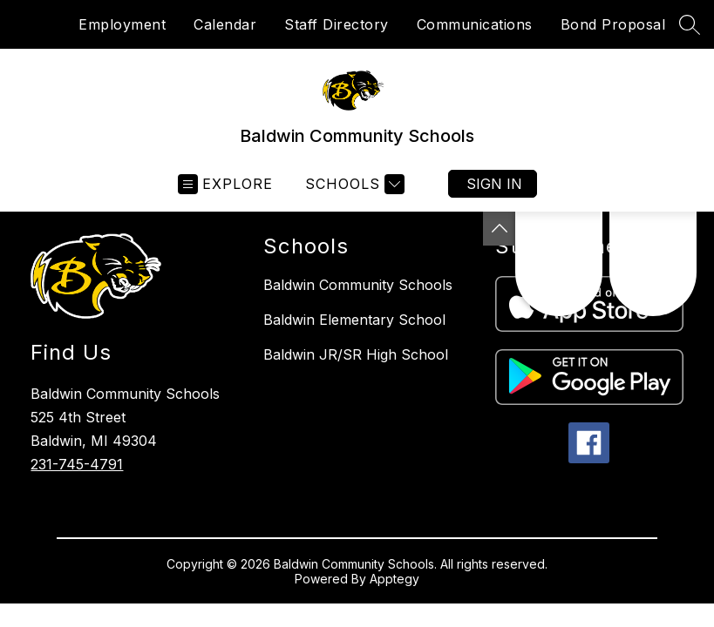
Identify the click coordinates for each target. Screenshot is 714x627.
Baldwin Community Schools (357, 284)
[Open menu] (225, 184)
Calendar (225, 24)
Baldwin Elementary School (354, 319)
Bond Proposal (613, 24)
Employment (122, 24)
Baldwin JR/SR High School (355, 354)
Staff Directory (336, 24)
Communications (475, 24)
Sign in (494, 183)
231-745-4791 (77, 464)
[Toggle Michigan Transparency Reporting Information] (499, 229)
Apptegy (394, 578)
